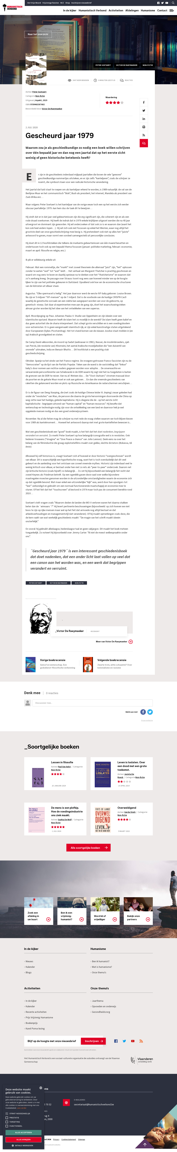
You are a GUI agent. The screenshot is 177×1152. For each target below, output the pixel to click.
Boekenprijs (31, 1026)
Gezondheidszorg (100, 1015)
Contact (162, 10)
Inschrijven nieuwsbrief (81, 3)
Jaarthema (97, 1004)
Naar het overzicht (38, 34)
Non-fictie (40, 96)
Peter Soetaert (39, 91)
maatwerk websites (53, 1148)
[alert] (23, 1116)
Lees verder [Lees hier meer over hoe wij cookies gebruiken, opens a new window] (22, 1108)
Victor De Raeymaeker (52, 108)
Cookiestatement (69, 1142)
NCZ (62, 3)
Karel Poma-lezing (34, 1032)
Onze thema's (98, 975)
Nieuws (28, 964)
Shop (67, 3)
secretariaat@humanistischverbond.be (94, 1107)
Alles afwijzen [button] (23, 1139)
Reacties (129, 80)
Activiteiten (116, 10)
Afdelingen (132, 10)
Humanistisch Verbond (92, 10)
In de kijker (69, 10)
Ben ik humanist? (100, 964)
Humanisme (148, 10)
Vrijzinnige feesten (50, 3)
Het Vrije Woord (34, 3)
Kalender (29, 970)
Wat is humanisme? (101, 970)
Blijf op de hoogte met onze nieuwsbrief (65, 1044)
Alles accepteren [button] (23, 1132)
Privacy (56, 1142)
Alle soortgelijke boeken (85, 851)
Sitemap (81, 1142)
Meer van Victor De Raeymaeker (111, 641)
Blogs (28, 975)
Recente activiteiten (35, 1015)
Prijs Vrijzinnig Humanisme (38, 1020)
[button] (23, 1145)
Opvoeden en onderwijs (103, 1009)
